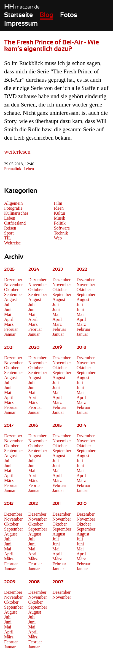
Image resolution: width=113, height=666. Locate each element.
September (13, 294)
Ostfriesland (15, 223)
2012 (33, 503)
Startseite (18, 15)
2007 (57, 582)
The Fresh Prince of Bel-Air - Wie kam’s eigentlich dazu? (51, 45)
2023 (57, 269)
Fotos (68, 15)
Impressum (21, 23)
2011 (56, 503)
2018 (81, 347)
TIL (7, 238)
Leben (28, 168)
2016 (33, 425)
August (10, 299)
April (9, 319)
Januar (10, 334)
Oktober (11, 289)
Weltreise (12, 243)
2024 (33, 269)
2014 (81, 425)
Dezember (13, 279)
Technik (61, 233)
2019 (57, 347)
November (13, 284)
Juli (7, 304)
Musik (59, 218)
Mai (7, 314)
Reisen (10, 228)
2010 (82, 503)
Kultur (59, 213)
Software (62, 228)
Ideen (59, 208)
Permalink (12, 168)
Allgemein (13, 203)
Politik (60, 223)
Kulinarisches (16, 213)
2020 (33, 347)
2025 (9, 269)
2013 (9, 503)
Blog (46, 15)
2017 (9, 425)
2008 (34, 582)
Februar (11, 329)
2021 (9, 347)
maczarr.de (22, 7)
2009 (9, 582)
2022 (82, 269)
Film (58, 203)
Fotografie (13, 208)
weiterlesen (17, 151)
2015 (57, 425)
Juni (8, 309)
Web (58, 238)
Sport (9, 233)
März (9, 324)
